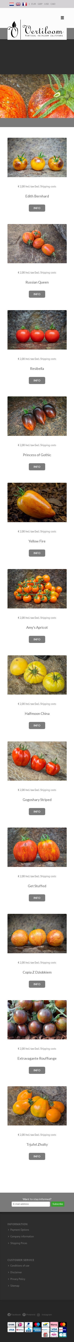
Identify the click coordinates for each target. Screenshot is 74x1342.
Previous (4, 78)
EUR (33, 3)
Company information (22, 1237)
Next (70, 78)
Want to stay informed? (37, 1199)
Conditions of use (19, 1266)
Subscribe (57, 1204)
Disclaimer (16, 1272)
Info (37, 208)
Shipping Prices (18, 1243)
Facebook (14, 1314)
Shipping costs (48, 186)
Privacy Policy (17, 1279)
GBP (40, 3)
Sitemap (14, 1286)
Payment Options (19, 1230)
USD (46, 3)
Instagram (44, 1314)
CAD (53, 3)
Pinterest (28, 1314)
